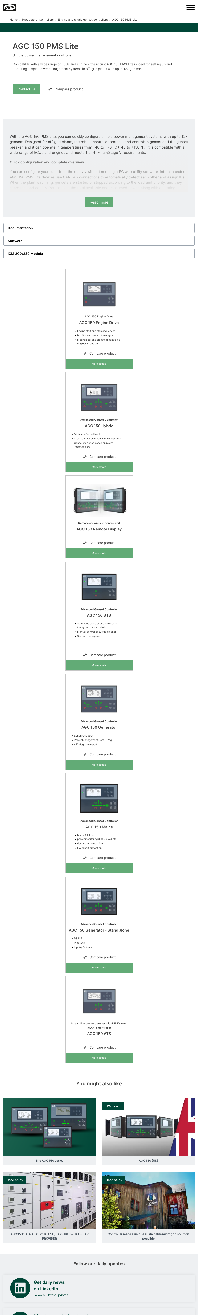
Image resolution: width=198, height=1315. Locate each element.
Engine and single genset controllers (83, 19)
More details (99, 363)
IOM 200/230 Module (25, 254)
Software (15, 241)
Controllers (46, 19)
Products (28, 19)
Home (14, 19)
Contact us (26, 89)
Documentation (20, 228)
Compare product (65, 89)
